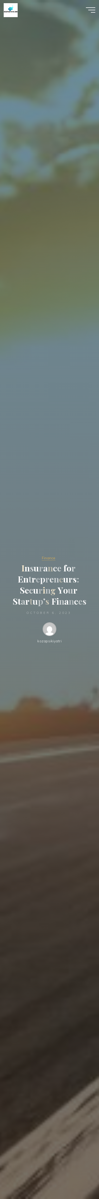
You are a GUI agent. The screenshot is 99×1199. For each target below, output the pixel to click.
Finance (48, 558)
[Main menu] (90, 10)
